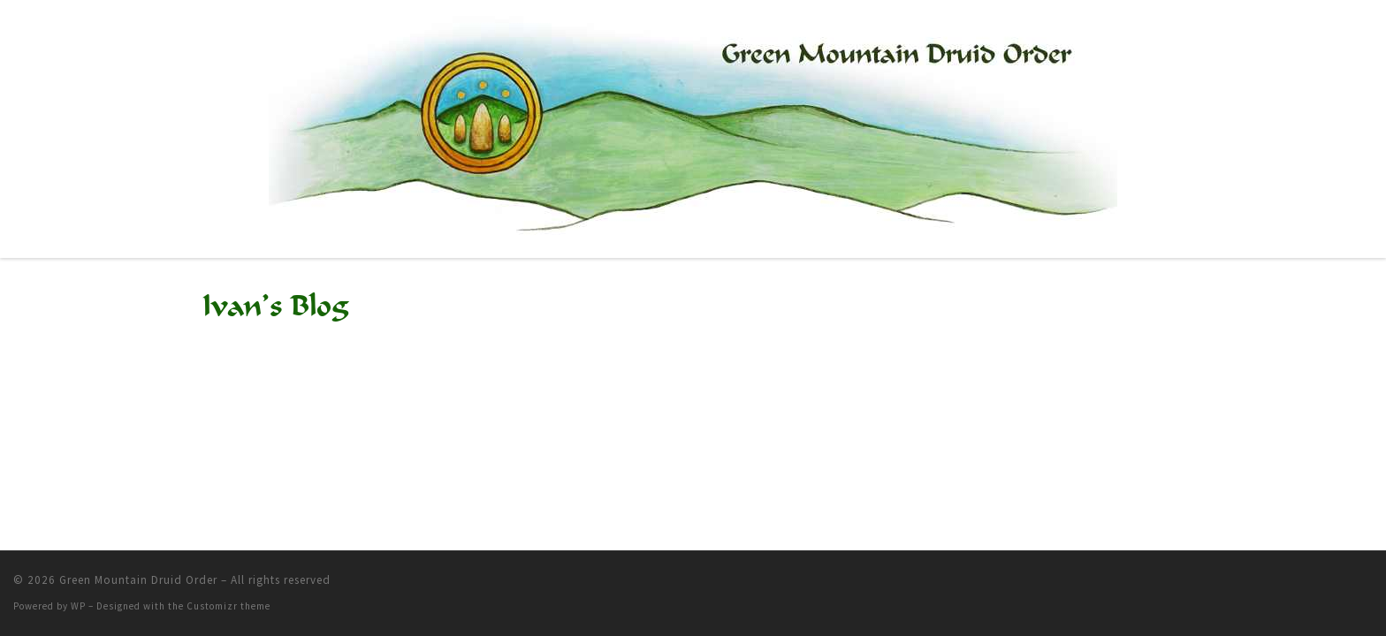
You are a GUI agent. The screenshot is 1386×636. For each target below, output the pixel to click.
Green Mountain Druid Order (138, 579)
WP (78, 606)
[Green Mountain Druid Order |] (693, 125)
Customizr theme (228, 606)
